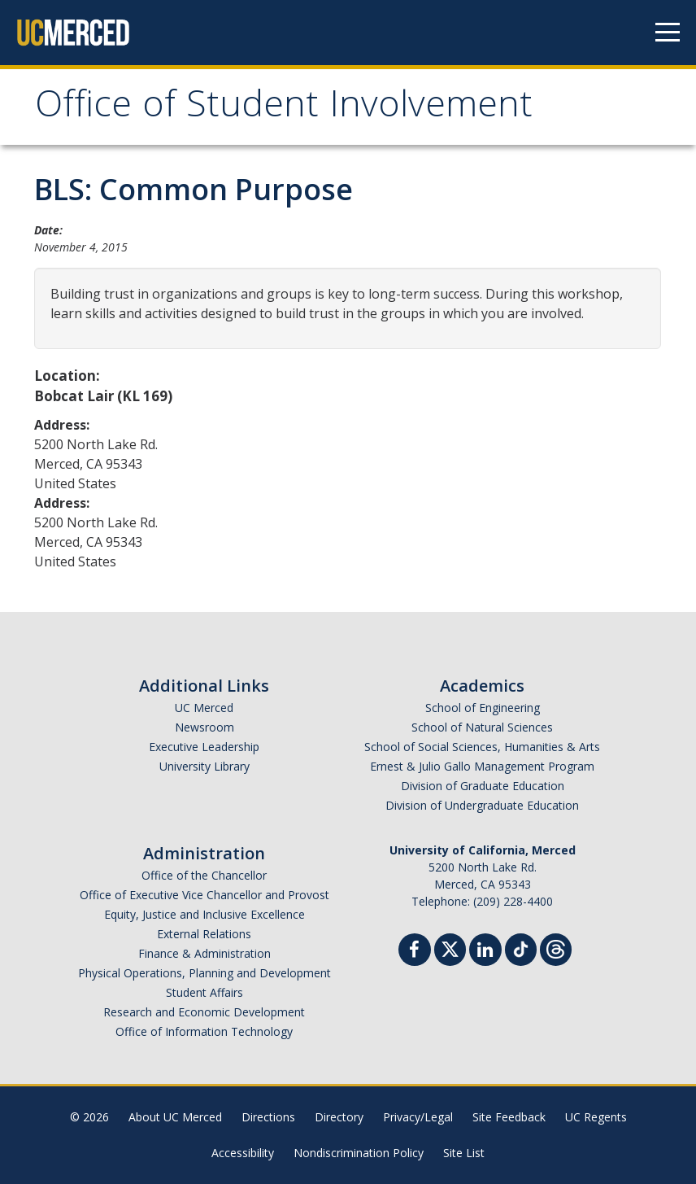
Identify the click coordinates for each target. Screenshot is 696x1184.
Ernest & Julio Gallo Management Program (482, 766)
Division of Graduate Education (482, 785)
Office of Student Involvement (284, 108)
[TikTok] (520, 947)
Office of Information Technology (204, 1031)
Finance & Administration (204, 953)
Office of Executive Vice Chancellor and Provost (204, 894)
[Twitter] (450, 947)
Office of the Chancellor (204, 875)
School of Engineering (482, 707)
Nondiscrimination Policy (359, 1152)
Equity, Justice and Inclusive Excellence (204, 914)
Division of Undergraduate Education (482, 805)
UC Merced (204, 707)
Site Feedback (509, 1117)
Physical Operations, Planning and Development (204, 973)
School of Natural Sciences (482, 727)
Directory (339, 1117)
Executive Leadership (204, 746)
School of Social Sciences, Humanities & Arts (482, 746)
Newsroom (204, 727)
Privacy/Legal (418, 1117)
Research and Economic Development (204, 1012)
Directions (268, 1117)
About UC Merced (175, 1117)
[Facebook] (414, 951)
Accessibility (242, 1152)
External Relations (204, 934)
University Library (204, 766)
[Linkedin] (485, 951)
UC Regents (596, 1117)
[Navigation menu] (667, 32)
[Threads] (555, 947)
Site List (464, 1152)
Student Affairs (204, 992)
